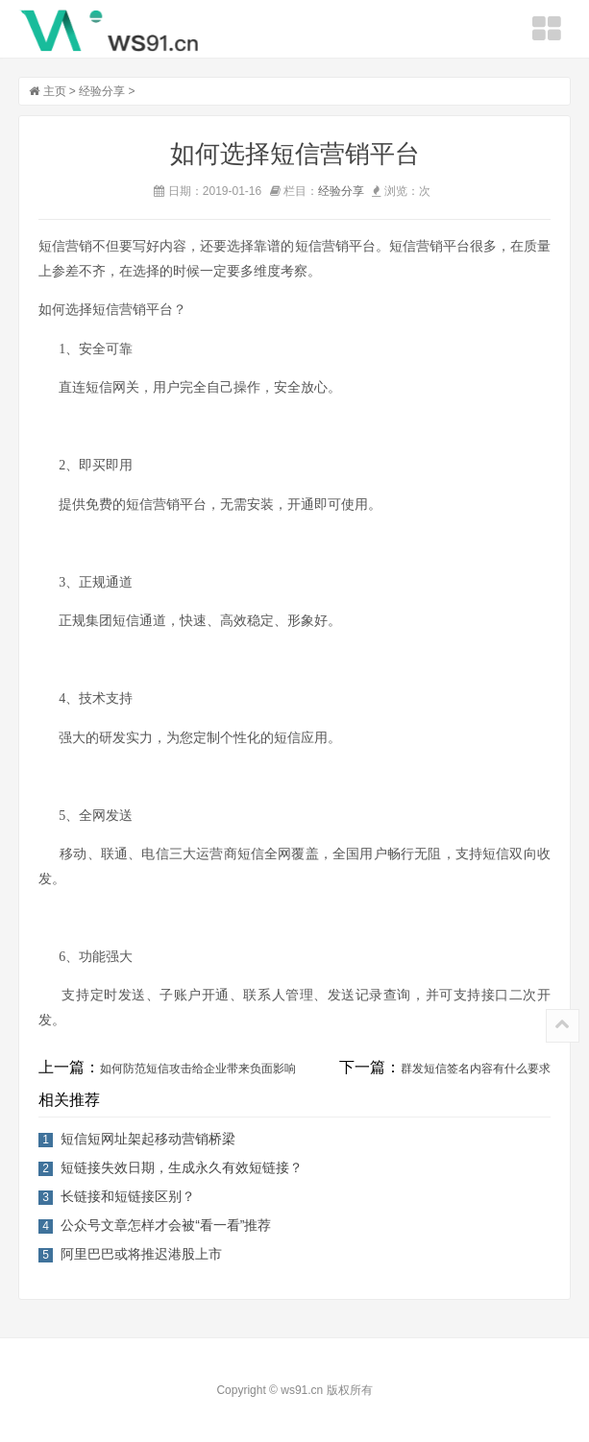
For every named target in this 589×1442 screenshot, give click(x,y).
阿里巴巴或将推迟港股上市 (141, 1254)
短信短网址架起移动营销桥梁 (148, 1138)
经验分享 (102, 91)
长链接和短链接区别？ (128, 1196)
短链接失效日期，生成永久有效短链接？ (182, 1167)
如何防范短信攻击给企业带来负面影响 (198, 1068)
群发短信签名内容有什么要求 (476, 1068)
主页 (54, 91)
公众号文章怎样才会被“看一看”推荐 (166, 1225)
